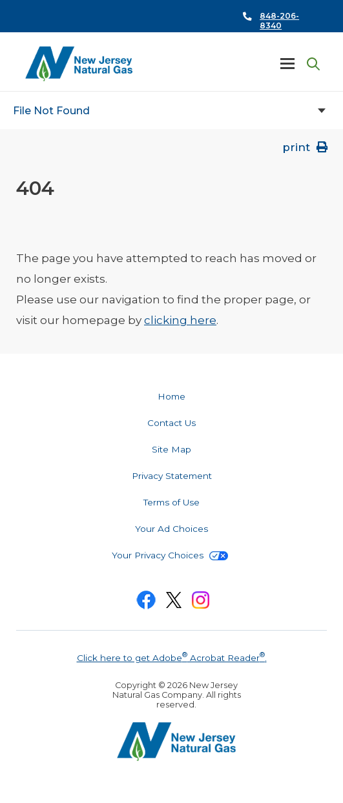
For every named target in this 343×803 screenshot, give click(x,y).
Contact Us (171, 423)
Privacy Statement (172, 476)
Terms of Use (171, 502)
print (306, 147)
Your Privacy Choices (170, 555)
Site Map (171, 449)
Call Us (273, 16)
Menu (287, 63)
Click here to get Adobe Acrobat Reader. (172, 656)
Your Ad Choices (171, 528)
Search (310, 64)
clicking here (180, 320)
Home (171, 396)
